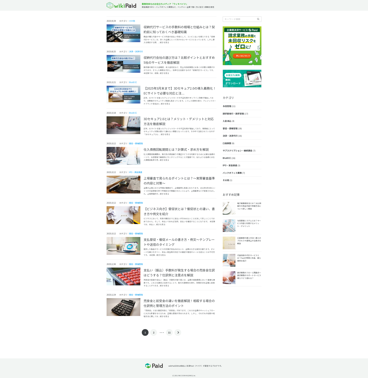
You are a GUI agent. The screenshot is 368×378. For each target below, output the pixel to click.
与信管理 (229, 106)
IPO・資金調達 (135, 172)
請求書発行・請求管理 (235, 113)
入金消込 (228, 120)
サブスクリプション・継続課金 (239, 150)
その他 (132, 20)
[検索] (258, 19)
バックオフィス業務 (234, 172)
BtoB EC (133, 82)
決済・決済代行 (136, 51)
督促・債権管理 (136, 143)
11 (169, 332)
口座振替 (228, 143)
